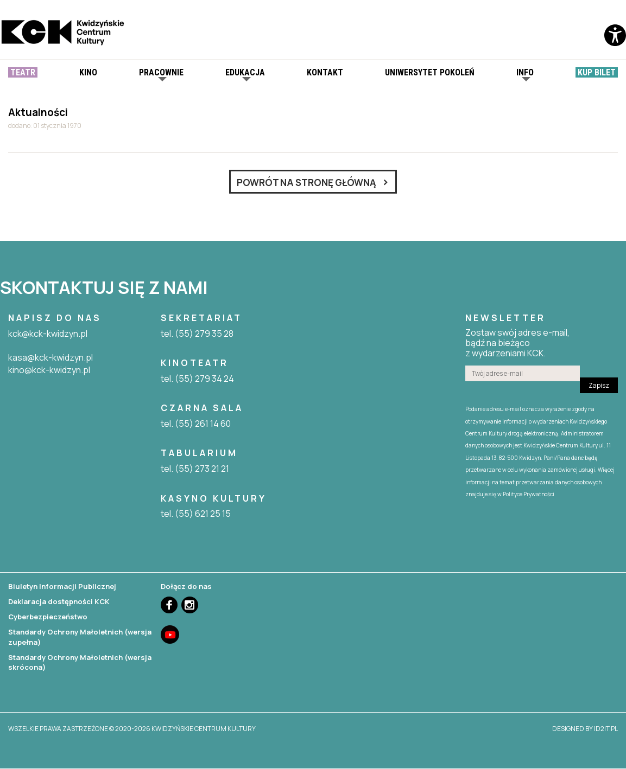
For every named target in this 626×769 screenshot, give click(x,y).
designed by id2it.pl (585, 730)
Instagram (189, 606)
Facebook (169, 606)
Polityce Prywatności (528, 495)
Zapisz (599, 386)
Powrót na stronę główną (306, 182)
